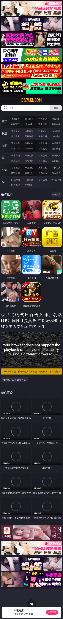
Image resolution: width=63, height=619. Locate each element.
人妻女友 (42, 167)
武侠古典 (56, 167)
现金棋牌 (42, 124)
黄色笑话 (42, 172)
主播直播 (42, 136)
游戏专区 (56, 119)
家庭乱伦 (29, 167)
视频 (4, 133)
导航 (4, 181)
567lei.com (31, 100)
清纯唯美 (29, 160)
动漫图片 (56, 155)
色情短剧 (29, 184)
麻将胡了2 (15, 124)
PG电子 (15, 119)
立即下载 (52, 612)
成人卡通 (42, 143)
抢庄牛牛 (56, 124)
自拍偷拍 (29, 131)
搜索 (56, 107)
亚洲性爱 (15, 143)
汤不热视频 (56, 179)
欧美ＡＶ (42, 131)
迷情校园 (15, 172)
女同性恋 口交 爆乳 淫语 (14, 379)
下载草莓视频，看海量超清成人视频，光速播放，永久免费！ (32, 371)
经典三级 (29, 148)
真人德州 (29, 119)
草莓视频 (42, 179)
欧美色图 (42, 155)
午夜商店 (29, 179)
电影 (4, 145)
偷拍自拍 (29, 143)
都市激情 (15, 167)
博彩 (4, 121)
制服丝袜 (15, 148)
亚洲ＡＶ (15, 131)
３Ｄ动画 (56, 131)
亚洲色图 (29, 155)
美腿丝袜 (15, 160)
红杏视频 (15, 184)
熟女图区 (42, 160)
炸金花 (29, 124)
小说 (4, 169)
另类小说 (29, 172)
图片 (4, 157)
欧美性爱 (56, 143)
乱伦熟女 (42, 148)
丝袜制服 (29, 136)
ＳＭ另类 (56, 136)
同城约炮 (15, 179)
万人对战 (42, 119)
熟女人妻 (15, 136)
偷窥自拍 (15, 155)
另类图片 (56, 160)
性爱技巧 (56, 172)
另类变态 (56, 148)
